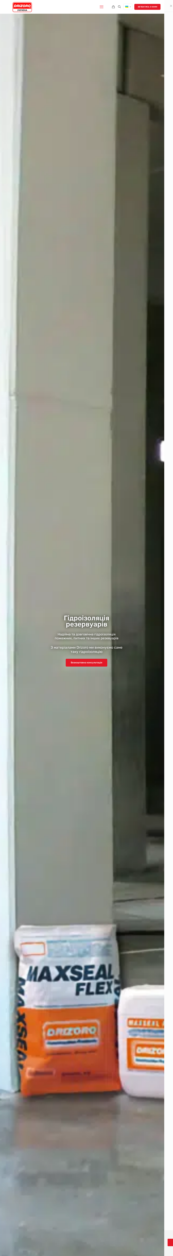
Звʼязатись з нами (147, 7)
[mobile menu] (101, 7)
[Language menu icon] (128, 7)
